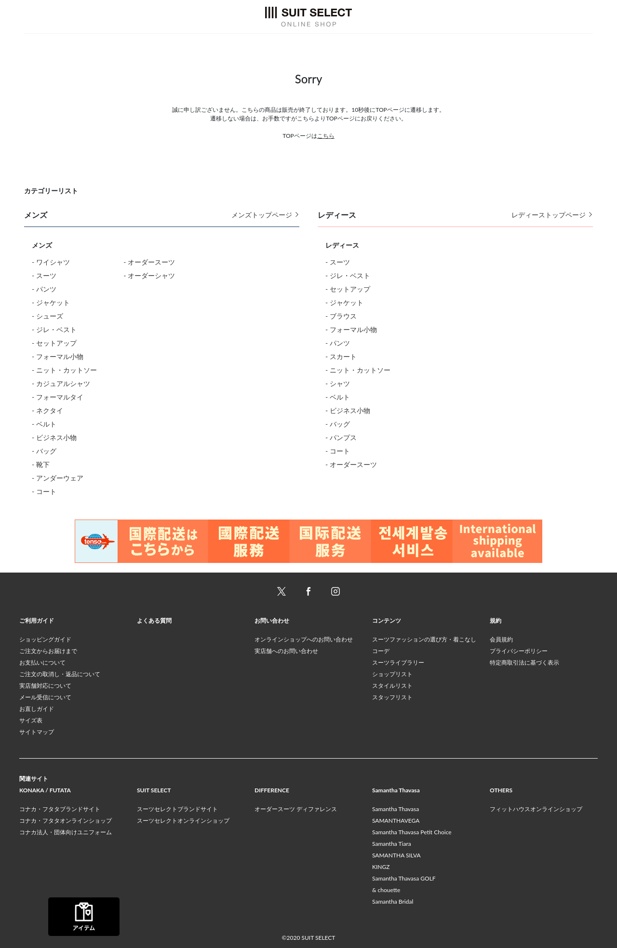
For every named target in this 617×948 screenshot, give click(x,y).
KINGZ (380, 866)
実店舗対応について (45, 685)
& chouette (386, 890)
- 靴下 (41, 464)
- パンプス (341, 437)
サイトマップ (36, 731)
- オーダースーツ (149, 262)
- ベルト (44, 424)
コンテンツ (386, 620)
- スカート (341, 356)
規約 (495, 620)
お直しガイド (36, 708)
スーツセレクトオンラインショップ (183, 820)
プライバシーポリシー (519, 650)
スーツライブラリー (398, 662)
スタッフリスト (392, 697)
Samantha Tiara (391, 843)
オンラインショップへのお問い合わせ (304, 639)
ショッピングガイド (45, 639)
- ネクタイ (47, 410)
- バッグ (44, 451)
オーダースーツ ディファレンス (296, 809)
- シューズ (47, 316)
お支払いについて (42, 662)
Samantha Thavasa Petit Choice (412, 832)
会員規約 (501, 639)
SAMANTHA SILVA (396, 855)
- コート (44, 491)
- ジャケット (51, 302)
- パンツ (44, 289)
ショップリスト (392, 674)
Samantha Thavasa (395, 809)
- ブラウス (341, 316)
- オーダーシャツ (149, 275)
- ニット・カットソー (64, 370)
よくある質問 (154, 620)
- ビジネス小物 (54, 437)
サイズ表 (30, 720)
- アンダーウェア (57, 478)
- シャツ (337, 383)
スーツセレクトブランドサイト (177, 809)
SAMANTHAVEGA (395, 820)
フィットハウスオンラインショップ (536, 809)
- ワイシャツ (51, 262)
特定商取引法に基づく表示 (524, 662)
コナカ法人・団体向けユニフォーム (65, 832)
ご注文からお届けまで (48, 650)
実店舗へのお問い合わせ (286, 650)
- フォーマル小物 (57, 356)
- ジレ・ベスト (54, 329)
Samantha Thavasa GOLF (404, 878)
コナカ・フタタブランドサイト (59, 809)
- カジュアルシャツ (61, 383)
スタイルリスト (392, 685)
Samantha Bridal (392, 901)
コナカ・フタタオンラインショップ (65, 820)
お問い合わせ (272, 620)
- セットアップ (54, 343)
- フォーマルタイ (57, 397)
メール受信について (45, 697)
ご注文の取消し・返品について (59, 674)
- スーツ (44, 275)
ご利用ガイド (36, 620)
